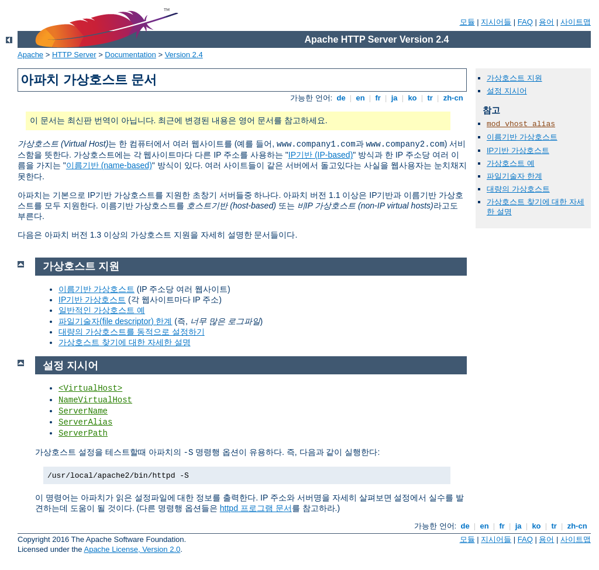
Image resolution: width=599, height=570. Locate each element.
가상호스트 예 (511, 163)
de (341, 97)
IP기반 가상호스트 (518, 150)
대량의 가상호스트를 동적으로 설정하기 (131, 331)
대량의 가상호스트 (518, 189)
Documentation (130, 54)
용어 (546, 22)
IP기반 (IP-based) (320, 154)
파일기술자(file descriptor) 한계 (115, 321)
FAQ (525, 22)
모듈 (467, 22)
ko (412, 97)
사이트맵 (575, 22)
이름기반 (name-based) (109, 165)
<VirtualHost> (90, 388)
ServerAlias (85, 422)
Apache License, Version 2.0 (132, 549)
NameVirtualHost (95, 400)
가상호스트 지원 (514, 78)
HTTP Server (74, 54)
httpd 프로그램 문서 (256, 508)
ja (394, 97)
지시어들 (496, 22)
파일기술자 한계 (514, 176)
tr (430, 97)
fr (378, 97)
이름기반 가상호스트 (522, 137)
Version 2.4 (184, 54)
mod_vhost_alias (521, 124)
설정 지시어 (507, 90)
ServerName (83, 411)
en (360, 97)
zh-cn (453, 97)
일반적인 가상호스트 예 (101, 310)
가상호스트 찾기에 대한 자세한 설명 (124, 342)
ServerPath (83, 433)
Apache (30, 54)
